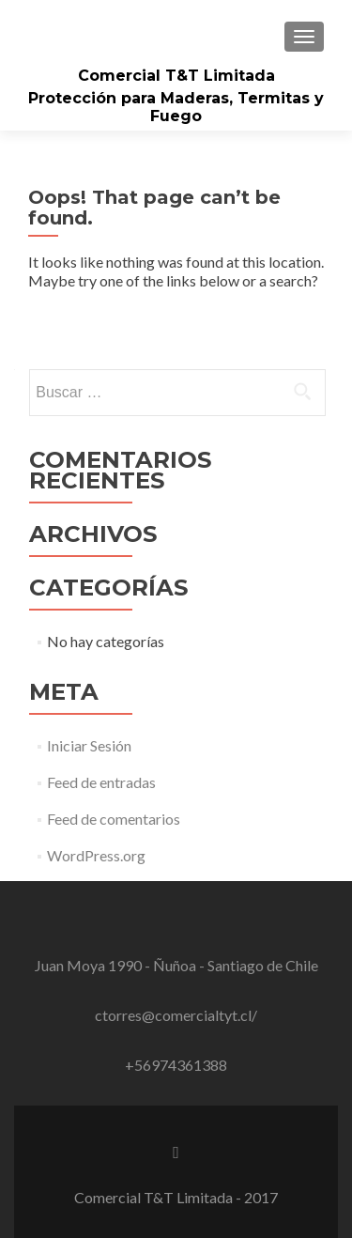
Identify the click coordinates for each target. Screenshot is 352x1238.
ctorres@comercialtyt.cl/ (176, 1015)
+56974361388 (176, 1065)
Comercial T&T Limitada (176, 76)
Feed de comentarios (113, 819)
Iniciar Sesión (89, 745)
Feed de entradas (101, 782)
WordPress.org (96, 855)
